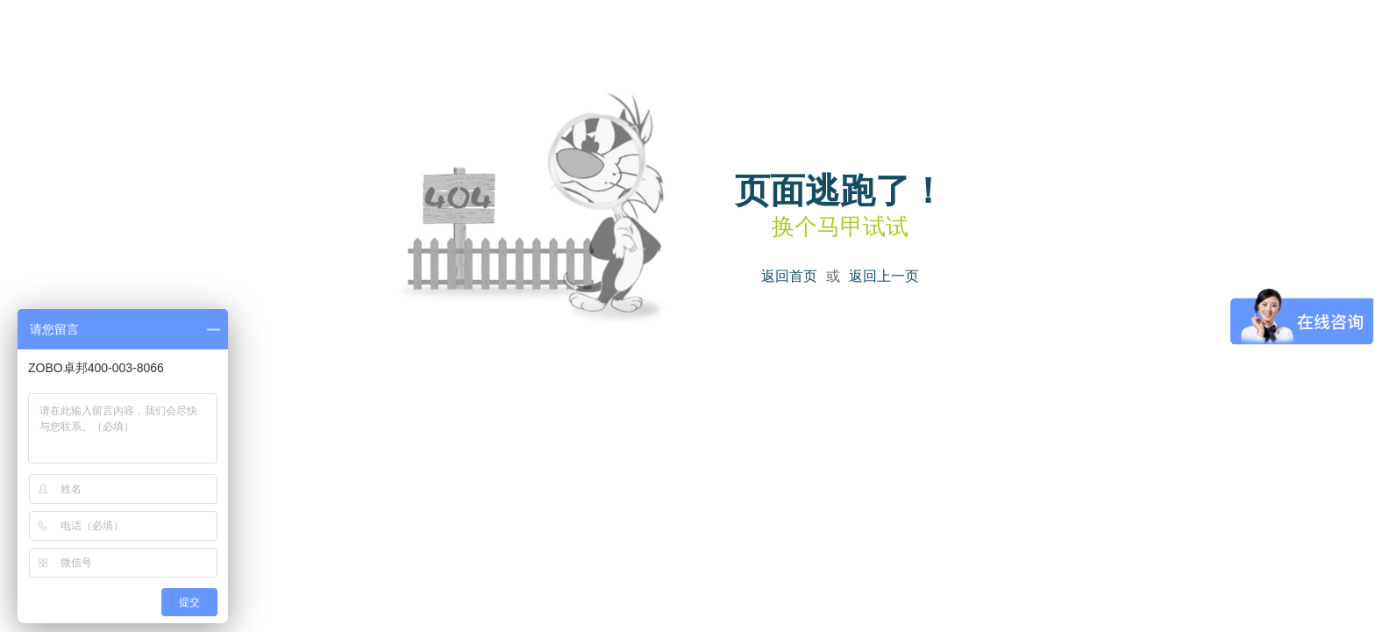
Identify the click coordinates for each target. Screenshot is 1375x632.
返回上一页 (884, 276)
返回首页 (789, 276)
